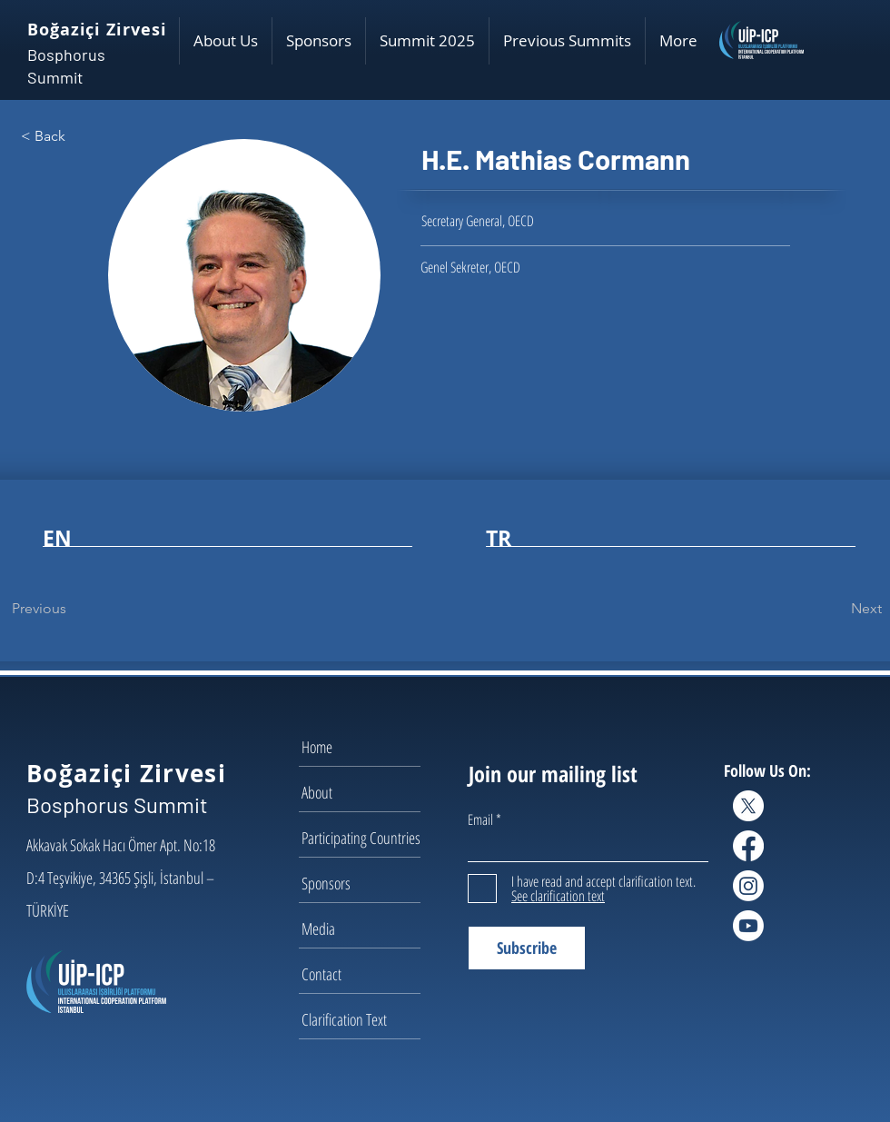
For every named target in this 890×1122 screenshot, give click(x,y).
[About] (366, 792)
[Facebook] (748, 845)
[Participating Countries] (366, 837)
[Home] (366, 746)
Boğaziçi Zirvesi (96, 29)
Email (480, 819)
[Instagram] (748, 885)
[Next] (836, 609)
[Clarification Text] (366, 1019)
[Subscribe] (527, 948)
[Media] (366, 928)
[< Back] (81, 136)
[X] (748, 805)
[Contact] (366, 973)
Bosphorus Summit (117, 804)
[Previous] (72, 609)
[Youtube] (748, 925)
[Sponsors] (366, 883)
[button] (225, 41)
